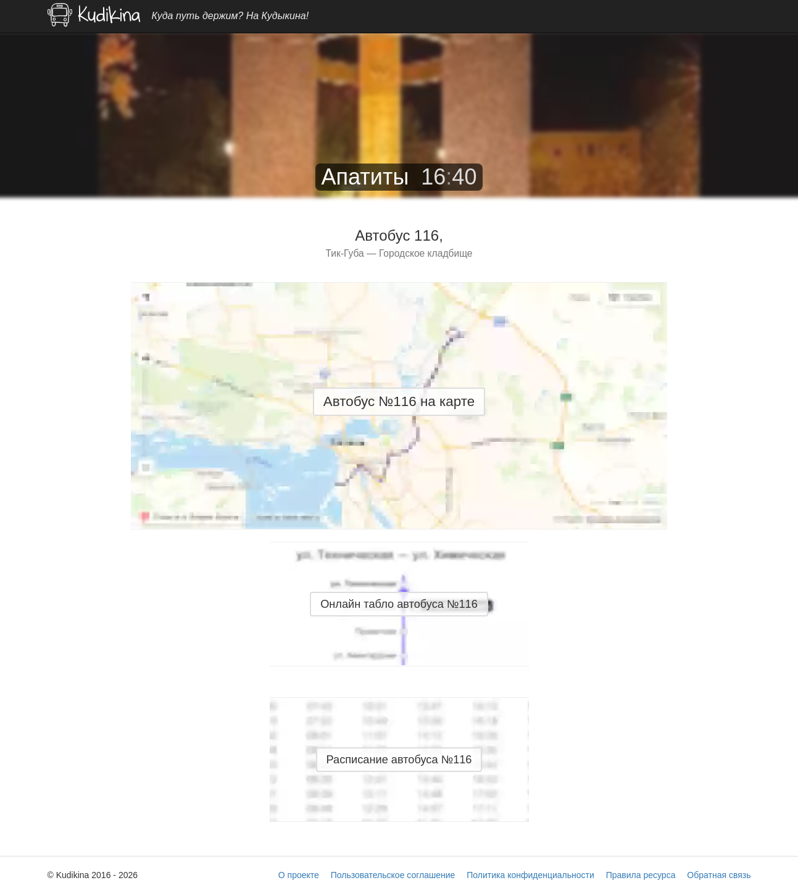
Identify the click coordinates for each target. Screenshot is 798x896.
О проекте (298, 875)
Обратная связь (718, 875)
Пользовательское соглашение (393, 875)
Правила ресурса (641, 875)
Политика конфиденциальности (530, 875)
